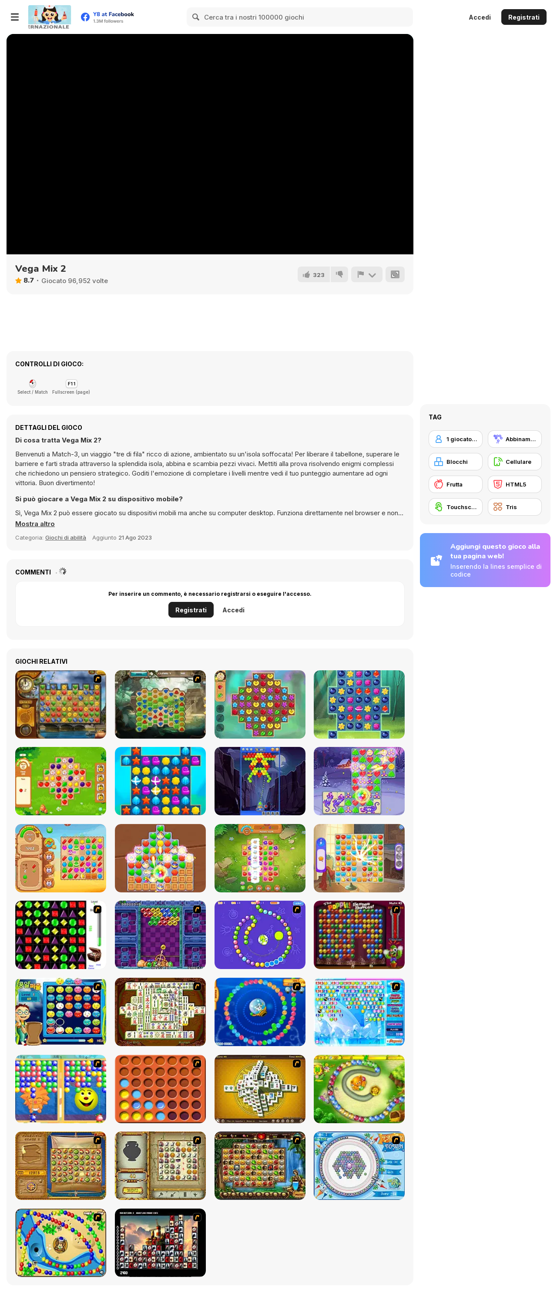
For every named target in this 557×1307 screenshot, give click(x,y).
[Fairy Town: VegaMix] (359, 781)
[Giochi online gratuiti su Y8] (49, 17)
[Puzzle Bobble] (160, 935)
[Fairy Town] (359, 1165)
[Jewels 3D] (60, 935)
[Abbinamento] (515, 439)
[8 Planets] (260, 935)
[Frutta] (456, 484)
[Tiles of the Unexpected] (160, 1243)
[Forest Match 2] (359, 704)
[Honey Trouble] (359, 1089)
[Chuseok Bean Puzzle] (60, 1012)
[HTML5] (515, 484)
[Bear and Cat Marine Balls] (260, 1012)
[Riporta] (367, 274)
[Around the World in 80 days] (60, 704)
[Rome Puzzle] (260, 1165)
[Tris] (515, 507)
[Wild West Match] (60, 858)
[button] (35, 524)
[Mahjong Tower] (260, 1089)
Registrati (524, 17)
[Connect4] (160, 1089)
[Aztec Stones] (160, 704)
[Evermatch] (160, 858)
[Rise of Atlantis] (60, 1165)
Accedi (480, 17)
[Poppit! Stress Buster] (359, 935)
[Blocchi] (456, 461)
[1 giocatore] (456, 439)
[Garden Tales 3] (60, 781)
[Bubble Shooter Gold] (260, 781)
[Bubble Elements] (359, 1012)
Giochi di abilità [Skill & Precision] (65, 537)
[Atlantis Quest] (160, 1165)
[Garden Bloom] (260, 704)
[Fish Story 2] (160, 781)
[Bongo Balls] (60, 1243)
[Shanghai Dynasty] (160, 1012)
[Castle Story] (359, 858)
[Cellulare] (515, 461)
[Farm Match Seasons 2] (260, 858)
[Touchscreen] (456, 507)
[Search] (196, 17)
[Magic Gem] (60, 1089)
